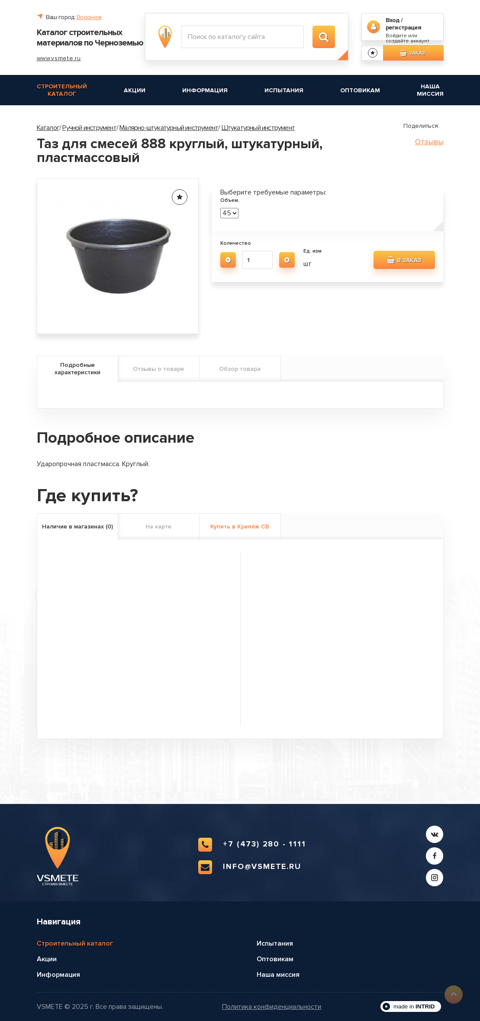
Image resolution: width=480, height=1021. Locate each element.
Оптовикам (360, 90)
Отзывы (429, 141)
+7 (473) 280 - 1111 (252, 845)
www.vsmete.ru (59, 58)
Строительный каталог (62, 90)
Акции (134, 90)
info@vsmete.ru (249, 867)
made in (414, 1006)
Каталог (48, 127)
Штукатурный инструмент (258, 127)
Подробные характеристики (77, 368)
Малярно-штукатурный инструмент (168, 127)
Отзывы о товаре (158, 369)
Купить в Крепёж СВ (239, 526)
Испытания (283, 90)
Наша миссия (430, 90)
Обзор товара (240, 369)
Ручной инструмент (89, 127)
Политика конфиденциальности (271, 1007)
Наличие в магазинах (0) (77, 526)
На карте (158, 526)
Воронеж (89, 17)
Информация (205, 90)
